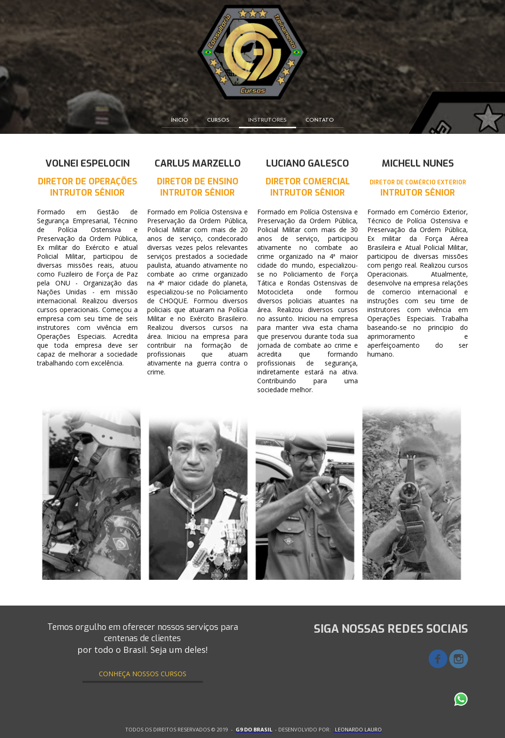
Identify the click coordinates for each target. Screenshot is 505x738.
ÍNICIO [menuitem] (179, 120)
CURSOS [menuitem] (218, 120)
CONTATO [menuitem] (319, 120)
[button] (142, 674)
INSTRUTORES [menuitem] (267, 120)
